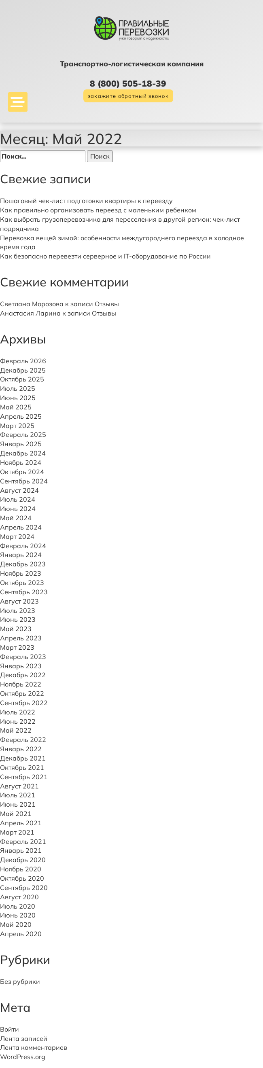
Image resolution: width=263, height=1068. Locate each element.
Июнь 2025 (18, 398)
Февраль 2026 (23, 361)
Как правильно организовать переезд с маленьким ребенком (98, 210)
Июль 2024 (17, 499)
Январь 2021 (21, 850)
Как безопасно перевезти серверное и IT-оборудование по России (105, 256)
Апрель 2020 (21, 934)
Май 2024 (16, 518)
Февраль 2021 (23, 841)
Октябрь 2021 (22, 767)
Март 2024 (17, 536)
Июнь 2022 (18, 721)
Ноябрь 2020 (20, 869)
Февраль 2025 (23, 434)
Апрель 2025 (21, 416)
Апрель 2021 (21, 823)
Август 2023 (19, 601)
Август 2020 (19, 897)
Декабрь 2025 (23, 370)
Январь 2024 (21, 555)
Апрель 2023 (21, 638)
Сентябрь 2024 (24, 481)
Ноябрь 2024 (20, 462)
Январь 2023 (21, 666)
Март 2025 (17, 426)
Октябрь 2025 (22, 379)
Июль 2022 (17, 712)
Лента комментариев (33, 1047)
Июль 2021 (17, 795)
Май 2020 (16, 924)
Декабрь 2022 (23, 675)
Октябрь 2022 (22, 693)
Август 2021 (19, 786)
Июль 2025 (17, 388)
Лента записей (23, 1038)
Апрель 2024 (21, 527)
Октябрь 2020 (22, 878)
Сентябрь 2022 (24, 703)
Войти (9, 1029)
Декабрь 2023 (23, 564)
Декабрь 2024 (23, 453)
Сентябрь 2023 (24, 592)
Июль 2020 (17, 906)
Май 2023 (16, 629)
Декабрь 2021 (23, 758)
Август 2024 (19, 490)
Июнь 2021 (18, 804)
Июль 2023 (17, 610)
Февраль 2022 (23, 739)
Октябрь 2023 (22, 582)
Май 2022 (16, 730)
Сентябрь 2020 (24, 888)
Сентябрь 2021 (24, 777)
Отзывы (107, 304)
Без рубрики (20, 981)
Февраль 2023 (23, 657)
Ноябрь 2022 (20, 684)
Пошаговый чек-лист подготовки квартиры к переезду (86, 201)
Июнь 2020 (18, 915)
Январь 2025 (21, 444)
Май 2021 (16, 813)
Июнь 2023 (18, 619)
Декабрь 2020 (23, 860)
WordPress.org (22, 1057)
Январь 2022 (21, 749)
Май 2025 (16, 407)
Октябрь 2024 (22, 472)
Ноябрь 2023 (20, 573)
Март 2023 (17, 647)
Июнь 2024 (18, 508)
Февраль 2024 (23, 546)
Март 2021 (17, 832)
